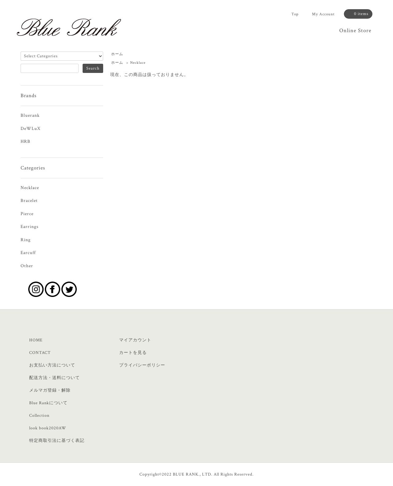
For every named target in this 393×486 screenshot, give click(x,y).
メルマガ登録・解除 (50, 390)
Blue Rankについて (48, 403)
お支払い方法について (52, 365)
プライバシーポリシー (142, 365)
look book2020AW (47, 428)
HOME (36, 340)
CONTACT (40, 352)
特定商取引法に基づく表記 (56, 440)
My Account (323, 14)
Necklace (138, 62)
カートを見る (133, 352)
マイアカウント (135, 340)
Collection (39, 415)
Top (294, 14)
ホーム (117, 54)
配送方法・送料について (54, 378)
